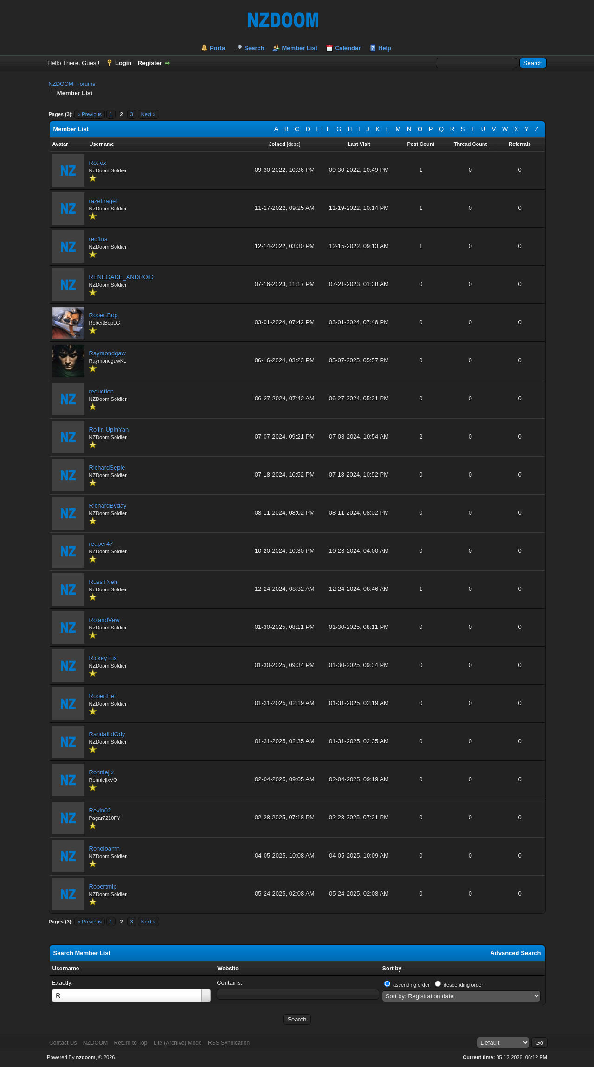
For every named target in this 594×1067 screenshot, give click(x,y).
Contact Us (63, 1043)
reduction (101, 391)
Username (65, 968)
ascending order (411, 985)
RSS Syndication (229, 1043)
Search (254, 48)
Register (150, 62)
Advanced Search (515, 952)
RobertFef (102, 696)
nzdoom (85, 1057)
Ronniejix (101, 772)
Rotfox (98, 162)
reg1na (98, 239)
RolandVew (104, 619)
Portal (218, 48)
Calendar (348, 48)
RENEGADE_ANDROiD (121, 277)
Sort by (391, 968)
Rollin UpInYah (109, 429)
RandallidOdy (107, 734)
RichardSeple (107, 467)
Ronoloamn (104, 848)
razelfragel (103, 200)
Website (228, 968)
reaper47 (101, 543)
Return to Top (130, 1043)
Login (123, 62)
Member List (299, 48)
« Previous (89, 114)
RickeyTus (103, 658)
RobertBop (103, 315)
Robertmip (103, 886)
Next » (148, 114)
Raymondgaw (107, 353)
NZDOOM (95, 1043)
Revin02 (100, 810)
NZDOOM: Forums (72, 84)
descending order (463, 985)
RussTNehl (104, 581)
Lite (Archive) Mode (178, 1043)
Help (384, 48)
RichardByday (108, 505)
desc (293, 144)
